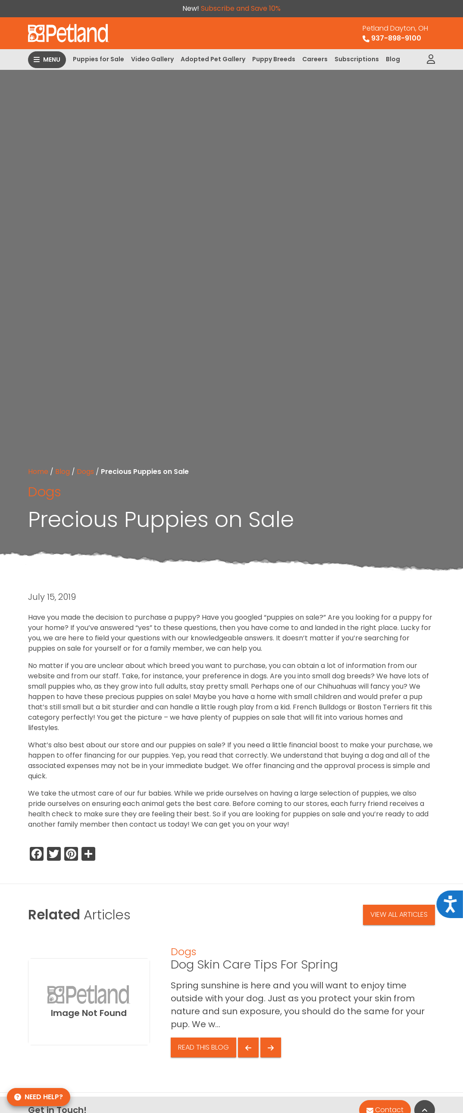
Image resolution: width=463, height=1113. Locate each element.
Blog (393, 59)
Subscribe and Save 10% (241, 8)
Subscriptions (357, 59)
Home (38, 472)
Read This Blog (203, 1047)
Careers (315, 59)
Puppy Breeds (273, 59)
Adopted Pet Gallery (213, 59)
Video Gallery (152, 59)
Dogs (85, 472)
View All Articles (399, 914)
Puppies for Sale (98, 59)
